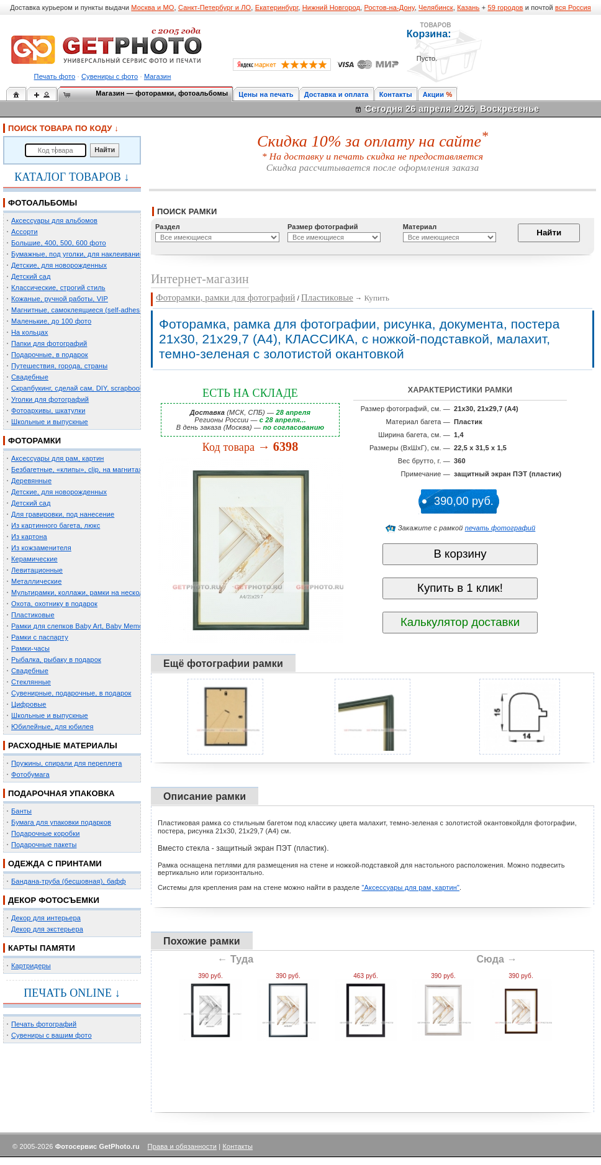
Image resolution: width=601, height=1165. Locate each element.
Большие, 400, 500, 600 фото (58, 243)
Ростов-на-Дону (389, 7)
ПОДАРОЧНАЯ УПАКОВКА (61, 793)
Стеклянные (31, 682)
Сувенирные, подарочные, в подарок (71, 693)
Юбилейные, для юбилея (52, 726)
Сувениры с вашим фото (51, 1035)
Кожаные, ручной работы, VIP (59, 298)
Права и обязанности (182, 1146)
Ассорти (24, 231)
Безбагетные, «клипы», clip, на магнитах (76, 469)
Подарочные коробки (45, 833)
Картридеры (31, 965)
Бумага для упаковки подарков (61, 822)
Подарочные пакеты (43, 844)
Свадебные (29, 377)
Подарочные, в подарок (49, 354)
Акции (434, 94)
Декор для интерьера (46, 918)
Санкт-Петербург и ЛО (214, 7)
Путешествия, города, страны (59, 365)
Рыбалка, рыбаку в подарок (56, 659)
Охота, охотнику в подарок (54, 603)
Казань (468, 7)
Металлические (36, 581)
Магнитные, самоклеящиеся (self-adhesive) (81, 310)
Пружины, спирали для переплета (66, 763)
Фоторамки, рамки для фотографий (225, 297)
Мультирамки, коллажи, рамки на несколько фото (92, 592)
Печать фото (55, 76)
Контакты (395, 94)
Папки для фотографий (49, 343)
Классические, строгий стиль (58, 287)
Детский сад (30, 276)
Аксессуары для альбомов (54, 220)
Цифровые (29, 704)
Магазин (157, 76)
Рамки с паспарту (39, 637)
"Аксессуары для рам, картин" (411, 887)
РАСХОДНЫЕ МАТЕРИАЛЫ (62, 745)
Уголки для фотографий (50, 399)
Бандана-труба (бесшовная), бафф (68, 881)
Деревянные (31, 480)
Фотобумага (30, 774)
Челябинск (435, 7)
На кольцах (29, 332)
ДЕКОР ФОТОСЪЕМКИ (53, 900)
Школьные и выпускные (49, 421)
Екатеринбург (277, 7)
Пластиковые (33, 615)
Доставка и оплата (336, 94)
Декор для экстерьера (47, 929)
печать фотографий (500, 528)
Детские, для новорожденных (59, 265)
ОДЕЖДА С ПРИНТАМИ (55, 863)
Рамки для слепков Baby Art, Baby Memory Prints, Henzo (102, 626)
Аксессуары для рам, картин (57, 458)
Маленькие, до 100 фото (51, 321)
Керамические (34, 559)
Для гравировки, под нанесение (62, 514)
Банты (21, 811)
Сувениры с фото (109, 76)
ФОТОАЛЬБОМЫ (42, 202)
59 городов (505, 7)
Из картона (29, 536)
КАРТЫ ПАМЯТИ (41, 948)
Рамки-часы (30, 648)
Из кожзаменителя (41, 547)
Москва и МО (152, 7)
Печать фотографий (43, 1024)
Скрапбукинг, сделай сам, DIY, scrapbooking (82, 388)
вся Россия (573, 7)
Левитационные (37, 570)
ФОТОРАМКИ (34, 440)
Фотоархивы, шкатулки (48, 410)
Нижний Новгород (331, 7)
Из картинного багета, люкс (55, 525)
